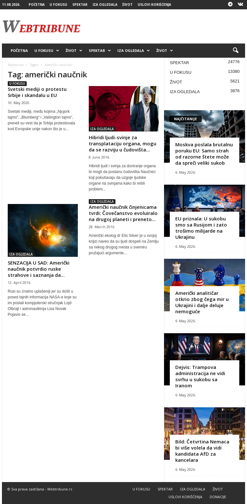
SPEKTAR (79, 4)
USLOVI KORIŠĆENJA (154, 4)
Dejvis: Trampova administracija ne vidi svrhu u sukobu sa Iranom (200, 376)
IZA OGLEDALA (105, 4)
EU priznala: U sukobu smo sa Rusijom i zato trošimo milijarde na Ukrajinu (201, 227)
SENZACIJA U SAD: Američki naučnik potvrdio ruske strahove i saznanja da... (38, 268)
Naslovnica (15, 65)
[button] (235, 51)
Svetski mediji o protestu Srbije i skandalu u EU (37, 92)
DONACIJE (218, 496)
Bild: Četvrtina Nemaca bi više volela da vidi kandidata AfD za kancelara (202, 450)
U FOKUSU (58, 4)
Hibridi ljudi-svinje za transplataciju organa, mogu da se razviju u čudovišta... (122, 143)
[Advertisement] (163, 26)
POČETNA (37, 4)
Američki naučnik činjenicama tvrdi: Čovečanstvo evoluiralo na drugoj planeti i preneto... (123, 213)
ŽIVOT (127, 4)
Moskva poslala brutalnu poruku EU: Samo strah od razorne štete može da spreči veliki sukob (204, 153)
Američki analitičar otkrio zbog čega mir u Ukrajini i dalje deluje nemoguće (202, 302)
